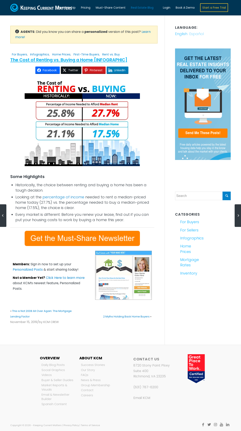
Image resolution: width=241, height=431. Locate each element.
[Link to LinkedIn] (228, 425)
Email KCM (141, 397)
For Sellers (189, 230)
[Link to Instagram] (215, 425)
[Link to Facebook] (203, 425)
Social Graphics (53, 370)
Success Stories (93, 365)
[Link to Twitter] (209, 425)
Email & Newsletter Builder (55, 397)
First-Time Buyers (86, 54)
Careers (87, 395)
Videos (47, 375)
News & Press (91, 380)
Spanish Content (54, 404)
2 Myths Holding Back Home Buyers (126, 316)
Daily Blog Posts (53, 365)
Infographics (39, 54)
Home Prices (61, 54)
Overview (50, 358)
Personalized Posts (28, 269)
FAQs (84, 375)
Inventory (188, 273)
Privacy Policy (71, 425)
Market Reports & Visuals (54, 387)
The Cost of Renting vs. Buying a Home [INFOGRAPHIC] (68, 60)
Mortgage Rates (189, 262)
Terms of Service (90, 425)
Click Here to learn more (65, 278)
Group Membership (95, 385)
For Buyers (19, 54)
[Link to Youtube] (221, 425)
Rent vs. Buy (111, 54)
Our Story (88, 370)
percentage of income (63, 197)
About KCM (90, 358)
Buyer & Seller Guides (57, 380)
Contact (87, 390)
